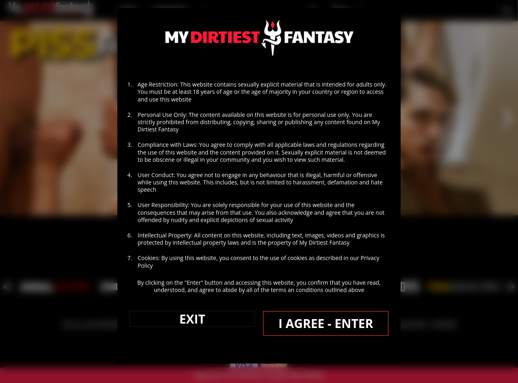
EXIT (192, 319)
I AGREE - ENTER (325, 323)
